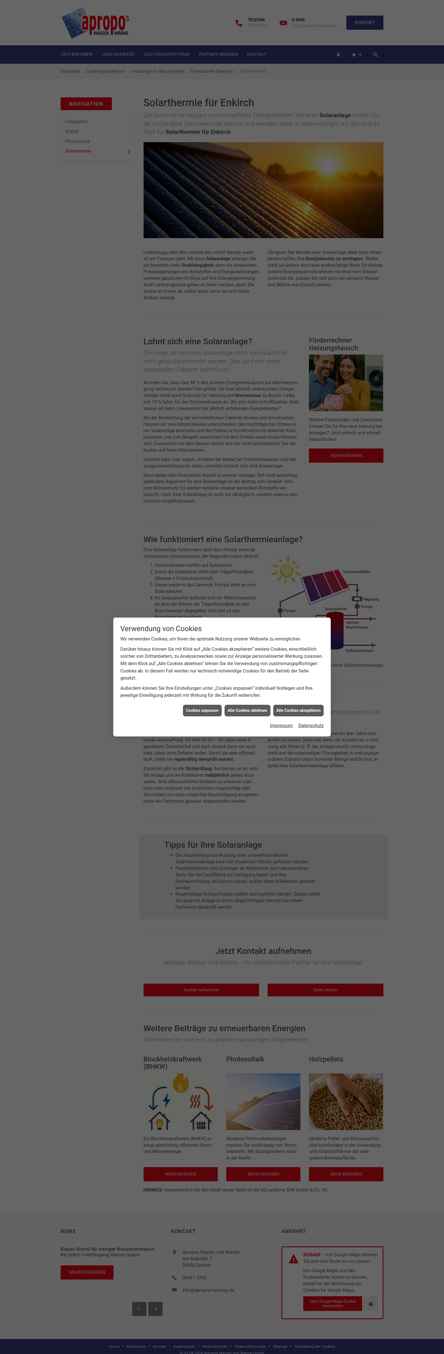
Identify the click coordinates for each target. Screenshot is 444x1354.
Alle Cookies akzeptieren (298, 710)
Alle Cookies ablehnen (247, 710)
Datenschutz (311, 725)
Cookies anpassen (202, 710)
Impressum (281, 725)
